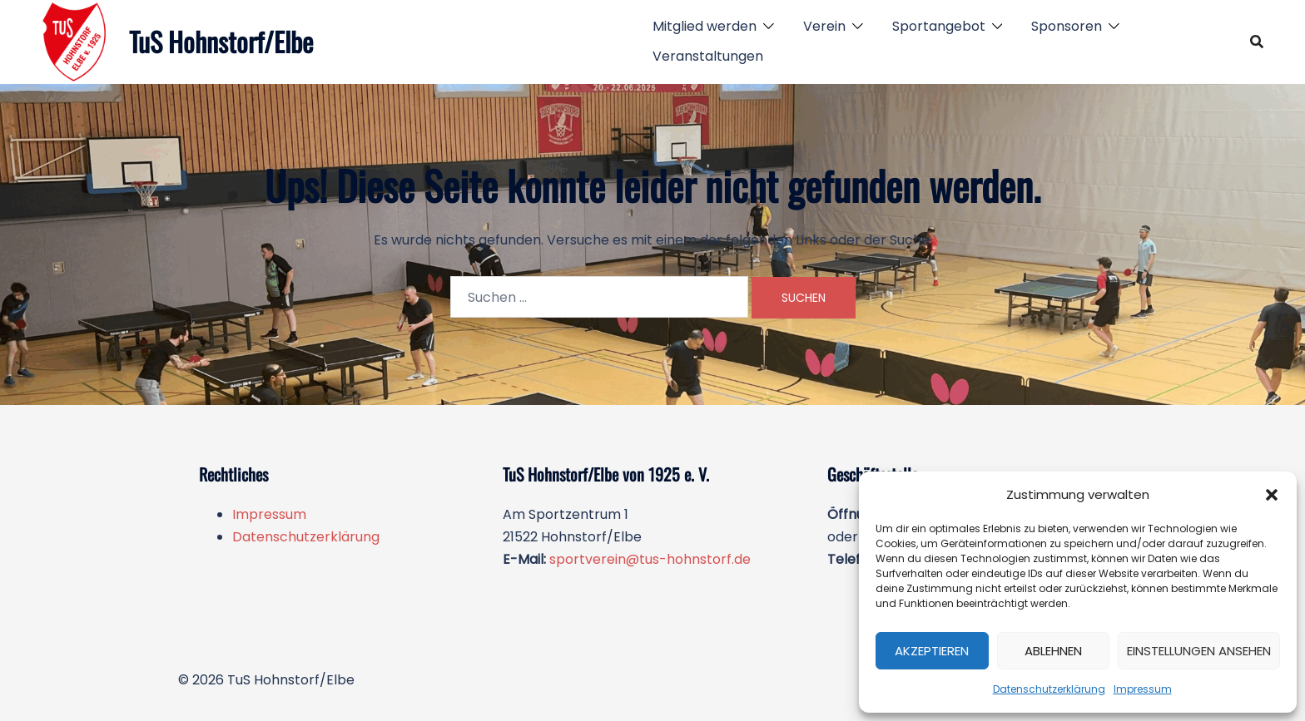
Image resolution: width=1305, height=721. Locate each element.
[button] (1271, 494)
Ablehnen (1053, 650)
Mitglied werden (704, 26)
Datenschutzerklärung (1049, 689)
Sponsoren (1066, 26)
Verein (824, 26)
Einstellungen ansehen (1199, 650)
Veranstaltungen (707, 56)
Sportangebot (938, 26)
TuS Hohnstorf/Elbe (221, 41)
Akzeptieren (932, 650)
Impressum (1143, 689)
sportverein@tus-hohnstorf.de (650, 559)
